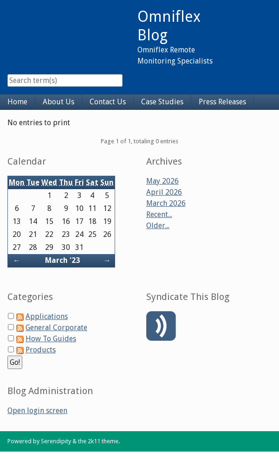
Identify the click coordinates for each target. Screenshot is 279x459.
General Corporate (56, 327)
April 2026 (164, 192)
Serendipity (56, 441)
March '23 (62, 260)
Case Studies (162, 101)
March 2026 (166, 203)
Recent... (159, 214)
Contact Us (108, 101)
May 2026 (162, 181)
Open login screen (37, 410)
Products (41, 349)
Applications (47, 316)
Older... (157, 225)
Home (17, 101)
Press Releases (222, 101)
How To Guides (51, 338)
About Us (58, 101)
